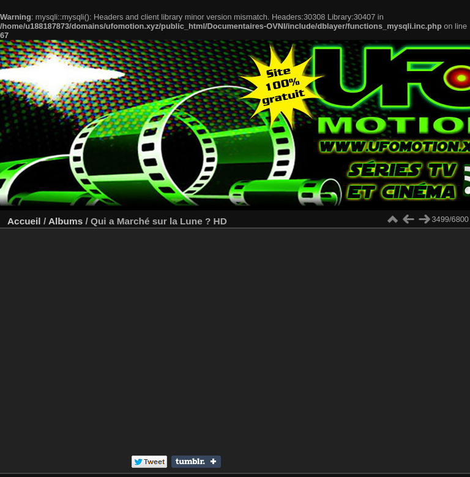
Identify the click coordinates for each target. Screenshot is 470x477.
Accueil (24, 221)
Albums (65, 221)
